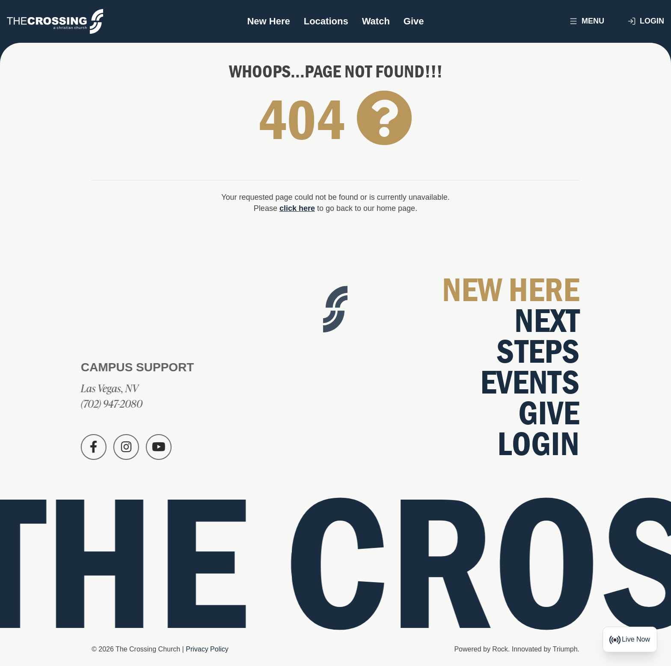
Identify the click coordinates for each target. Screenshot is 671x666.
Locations (326, 21)
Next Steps (537, 336)
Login (645, 21)
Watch (376, 21)
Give (414, 21)
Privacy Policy (207, 649)
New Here (268, 21)
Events (529, 382)
